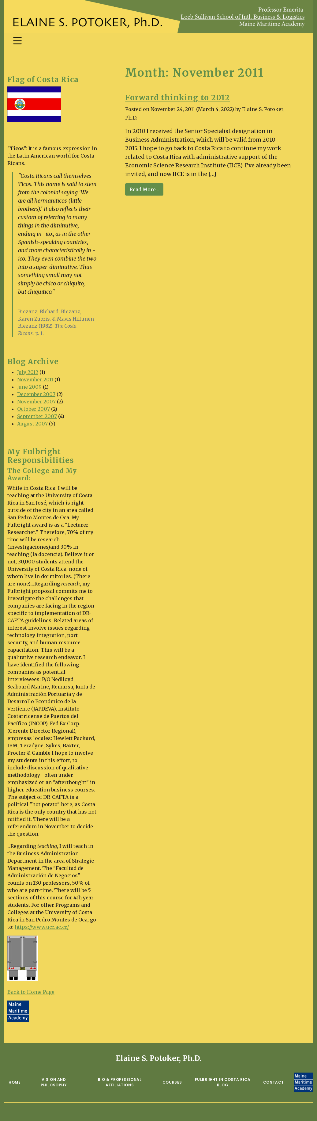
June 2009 (29, 387)
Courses (172, 1082)
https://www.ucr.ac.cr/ (42, 927)
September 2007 (37, 416)
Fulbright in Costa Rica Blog (223, 1082)
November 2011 (35, 379)
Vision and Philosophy (54, 1082)
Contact (273, 1082)
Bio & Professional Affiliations (120, 1082)
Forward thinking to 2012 (177, 97)
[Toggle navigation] (17, 40)
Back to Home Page (30, 992)
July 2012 (27, 372)
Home (15, 1082)
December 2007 (36, 394)
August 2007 (32, 424)
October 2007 (33, 409)
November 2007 (36, 401)
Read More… (146, 189)
